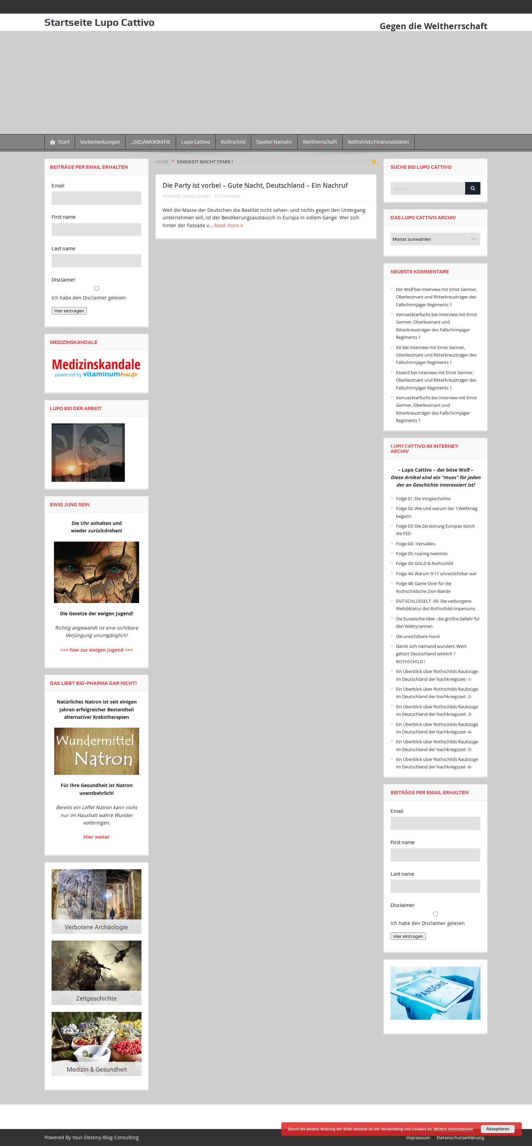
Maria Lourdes (197, 196)
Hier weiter (96, 837)
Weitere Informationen (453, 1129)
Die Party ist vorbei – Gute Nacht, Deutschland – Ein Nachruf (255, 185)
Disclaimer (63, 280)
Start (60, 142)
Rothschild (233, 142)
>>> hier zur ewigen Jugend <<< (96, 650)
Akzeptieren (497, 1129)
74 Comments (227, 196)
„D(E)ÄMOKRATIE (151, 142)
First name (64, 217)
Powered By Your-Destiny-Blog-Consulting (91, 1137)
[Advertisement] (266, 82)
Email (58, 186)
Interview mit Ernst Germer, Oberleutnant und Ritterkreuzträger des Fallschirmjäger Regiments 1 (436, 297)
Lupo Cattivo (195, 142)
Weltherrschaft (320, 142)
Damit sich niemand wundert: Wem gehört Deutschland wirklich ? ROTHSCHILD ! (431, 654)
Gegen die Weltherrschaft (432, 26)
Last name (63, 248)
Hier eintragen (69, 310)
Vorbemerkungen (100, 142)
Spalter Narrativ (274, 142)
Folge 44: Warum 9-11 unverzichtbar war (436, 573)
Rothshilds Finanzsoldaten (378, 142)
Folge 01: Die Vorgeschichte (423, 498)
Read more (228, 225)
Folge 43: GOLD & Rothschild (424, 563)
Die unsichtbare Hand (418, 636)
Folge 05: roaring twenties (422, 553)
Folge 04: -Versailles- (416, 544)
